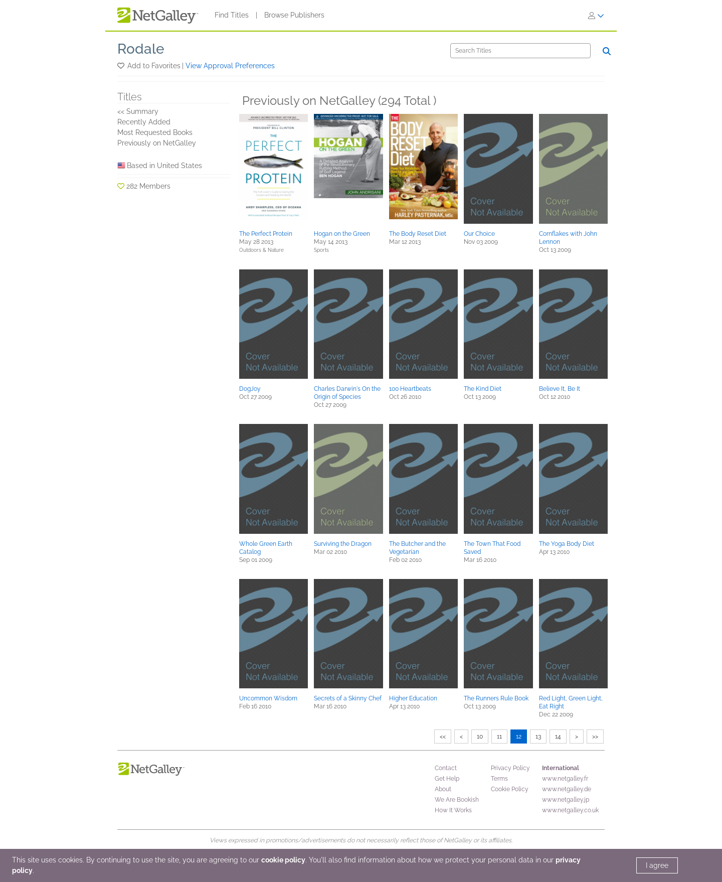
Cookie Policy (509, 789)
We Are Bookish (457, 799)
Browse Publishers (294, 15)
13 (538, 736)
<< (443, 736)
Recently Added (143, 122)
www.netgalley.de (566, 789)
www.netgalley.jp (565, 799)
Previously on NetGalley (156, 143)
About (443, 789)
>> (595, 736)
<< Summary (137, 111)
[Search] (520, 50)
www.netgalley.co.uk (570, 810)
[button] (121, 65)
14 (558, 736)
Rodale (140, 49)
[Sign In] (596, 16)
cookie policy (283, 860)
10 (480, 736)
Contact (446, 768)
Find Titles (232, 15)
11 (499, 736)
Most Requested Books (155, 132)
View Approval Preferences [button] (230, 66)
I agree (657, 865)
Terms (499, 778)
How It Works (453, 810)
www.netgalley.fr (565, 778)
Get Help (447, 778)
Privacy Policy (510, 768)
